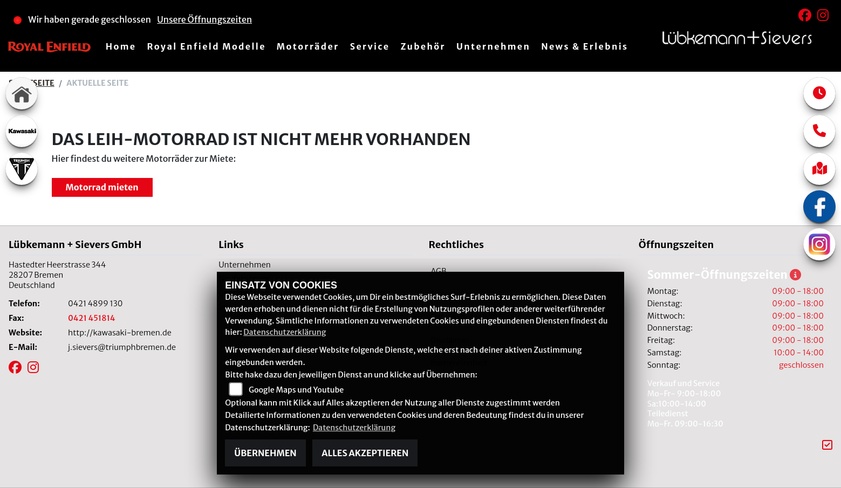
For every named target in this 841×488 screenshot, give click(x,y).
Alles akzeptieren (365, 453)
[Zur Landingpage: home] (21, 93)
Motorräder (308, 46)
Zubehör (423, 46)
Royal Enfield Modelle (206, 46)
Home (121, 46)
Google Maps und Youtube (296, 390)
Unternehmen (493, 46)
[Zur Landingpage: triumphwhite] (21, 169)
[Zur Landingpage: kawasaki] (21, 131)
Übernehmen (265, 453)
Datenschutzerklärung (284, 332)
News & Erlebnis (584, 46)
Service (370, 46)
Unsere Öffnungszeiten (204, 19)
